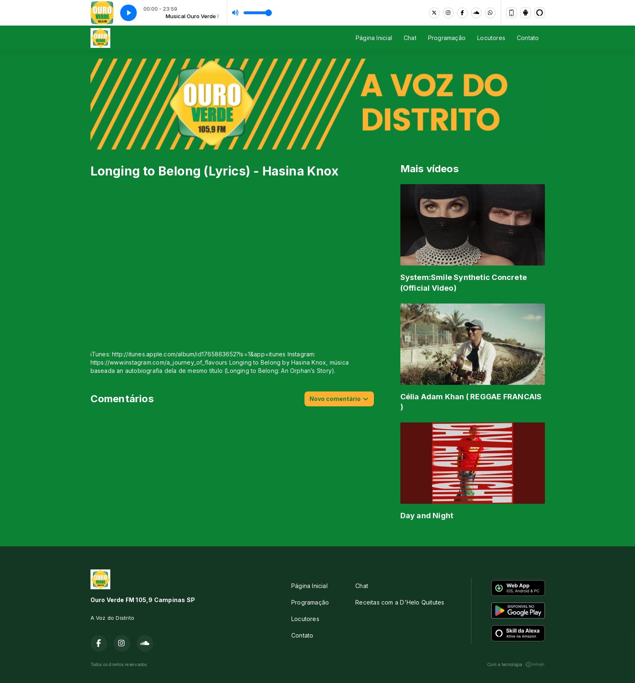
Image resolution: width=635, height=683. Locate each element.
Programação (447, 37)
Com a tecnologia (516, 664)
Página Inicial (374, 37)
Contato (528, 37)
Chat (410, 37)
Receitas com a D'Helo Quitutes (399, 602)
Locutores (491, 37)
